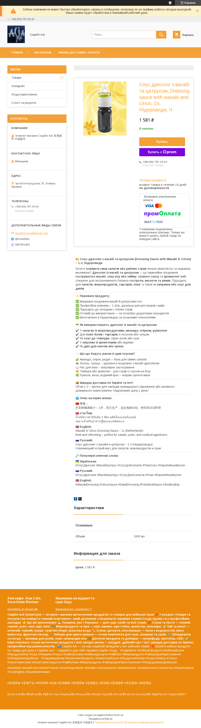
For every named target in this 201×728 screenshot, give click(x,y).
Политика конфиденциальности (144, 722)
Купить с (162, 152)
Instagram (42, 52)
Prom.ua (118, 715)
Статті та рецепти (23, 102)
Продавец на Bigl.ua (100, 718)
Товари (17, 52)
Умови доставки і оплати (79, 52)
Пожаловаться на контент (109, 722)
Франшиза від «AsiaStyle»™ (73, 609)
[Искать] (161, 34)
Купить (162, 141)
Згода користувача (24, 94)
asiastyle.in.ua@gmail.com (31, 233)
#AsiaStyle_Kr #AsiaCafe (22, 609)
